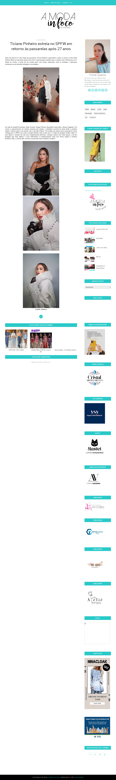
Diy (86, 117)
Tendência (93, 117)
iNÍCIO (46, 2)
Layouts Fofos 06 (102, 229)
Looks (99, 109)
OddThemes (79, 777)
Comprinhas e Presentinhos (100, 267)
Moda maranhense (99, 113)
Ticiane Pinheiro (41, 40)
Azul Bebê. (99, 238)
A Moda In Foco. (54, 777)
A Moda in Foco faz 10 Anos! (93, 190)
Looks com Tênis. (101, 248)
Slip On (98, 257)
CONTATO (65, 2)
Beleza (93, 109)
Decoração (88, 113)
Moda (87, 109)
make (105, 109)
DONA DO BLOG (55, 2)
